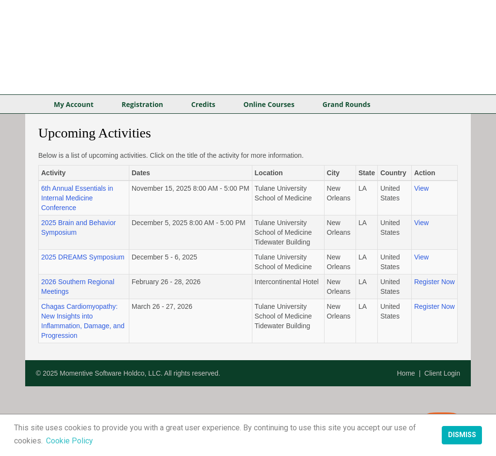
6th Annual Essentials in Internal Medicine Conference (77, 198)
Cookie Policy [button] (69, 440)
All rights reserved (191, 373)
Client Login (442, 373)
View (421, 188)
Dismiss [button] (462, 435)
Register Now (434, 282)
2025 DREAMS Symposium (82, 257)
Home (406, 373)
